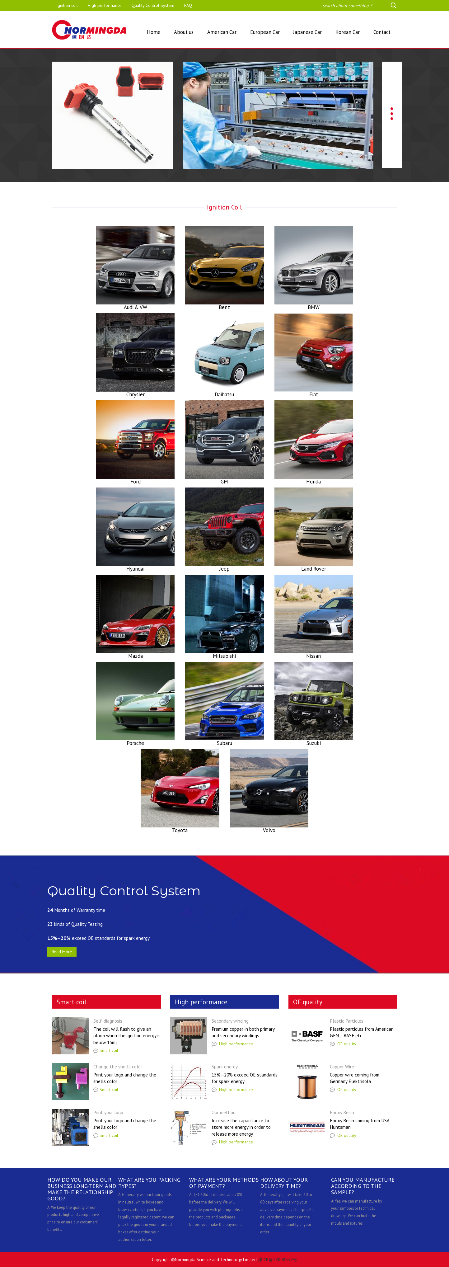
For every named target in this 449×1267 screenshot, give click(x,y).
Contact (382, 32)
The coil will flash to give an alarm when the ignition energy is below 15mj (127, 1035)
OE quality (343, 1044)
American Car (221, 32)
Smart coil (105, 1050)
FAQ (188, 5)
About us (184, 32)
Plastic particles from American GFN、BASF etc (362, 1032)
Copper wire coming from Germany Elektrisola (354, 1078)
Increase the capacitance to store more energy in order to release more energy (241, 1127)
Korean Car (347, 32)
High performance (105, 5)
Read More (62, 951)
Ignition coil (67, 5)
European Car (265, 32)
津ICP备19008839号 (277, 1259)
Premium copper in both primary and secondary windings (243, 1032)
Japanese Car (307, 32)
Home (154, 32)
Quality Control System (153, 5)
